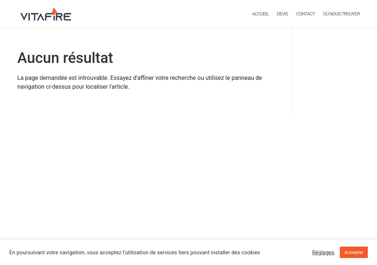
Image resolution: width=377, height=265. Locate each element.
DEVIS (282, 14)
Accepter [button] (353, 252)
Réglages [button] (323, 252)
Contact (305, 14)
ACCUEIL (260, 14)
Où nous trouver (341, 14)
